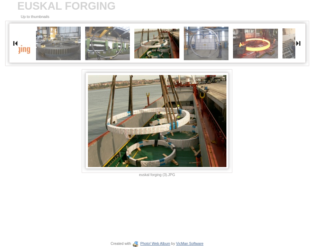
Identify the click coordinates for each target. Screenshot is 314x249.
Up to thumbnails (35, 17)
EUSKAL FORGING (66, 6)
